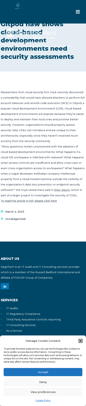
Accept (43, 372)
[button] (80, 341)
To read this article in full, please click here (29, 200)
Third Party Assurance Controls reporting (33, 319)
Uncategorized (15, 219)
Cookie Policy (43, 400)
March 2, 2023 (14, 211)
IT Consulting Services (21, 325)
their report (62, 190)
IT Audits (12, 308)
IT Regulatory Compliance (23, 314)
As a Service (14, 330)
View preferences (43, 392)
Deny (43, 382)
